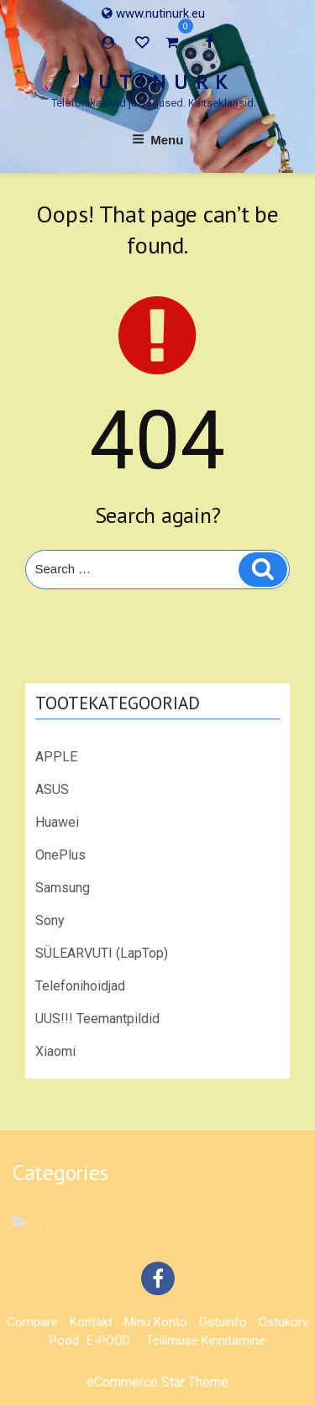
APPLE (56, 757)
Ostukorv (283, 1322)
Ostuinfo (223, 1322)
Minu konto (155, 1322)
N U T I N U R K (153, 82)
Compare (32, 1322)
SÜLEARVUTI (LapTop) (101, 953)
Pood (64, 1340)
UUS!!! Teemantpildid (97, 1019)
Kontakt (91, 1322)
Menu (158, 140)
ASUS (52, 789)
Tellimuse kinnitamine (205, 1340)
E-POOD (108, 1340)
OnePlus (60, 855)
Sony (50, 920)
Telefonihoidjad (80, 986)
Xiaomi (55, 1051)
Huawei (57, 822)
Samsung (62, 888)
